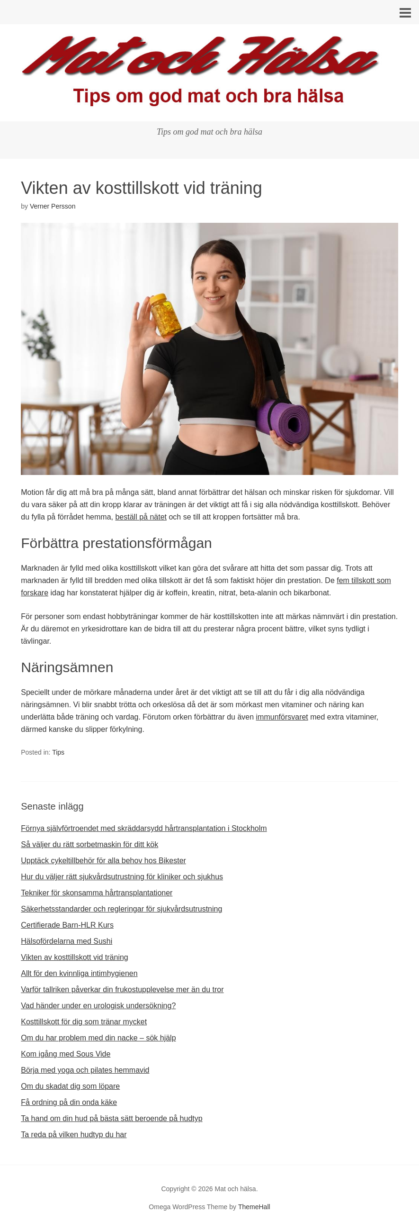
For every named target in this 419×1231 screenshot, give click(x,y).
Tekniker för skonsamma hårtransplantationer (96, 893)
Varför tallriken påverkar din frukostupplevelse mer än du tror (122, 989)
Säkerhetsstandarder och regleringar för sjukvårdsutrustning (121, 909)
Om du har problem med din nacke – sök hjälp (98, 1038)
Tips (58, 752)
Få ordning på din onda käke (69, 1102)
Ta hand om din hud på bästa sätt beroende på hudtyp (111, 1118)
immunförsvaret (282, 717)
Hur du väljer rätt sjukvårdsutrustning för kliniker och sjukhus (122, 877)
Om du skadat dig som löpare (70, 1086)
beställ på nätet (141, 517)
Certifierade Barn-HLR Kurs (67, 925)
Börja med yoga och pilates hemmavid (85, 1070)
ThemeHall (254, 1207)
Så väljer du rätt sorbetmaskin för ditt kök (89, 844)
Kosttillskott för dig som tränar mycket (84, 1022)
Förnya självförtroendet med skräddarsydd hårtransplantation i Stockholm (144, 828)
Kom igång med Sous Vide (65, 1054)
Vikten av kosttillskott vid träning (74, 957)
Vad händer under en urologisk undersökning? (98, 1006)
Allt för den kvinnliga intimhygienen (79, 973)
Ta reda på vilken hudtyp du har (73, 1135)
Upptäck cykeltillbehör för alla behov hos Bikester (103, 861)
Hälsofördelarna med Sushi (66, 941)
